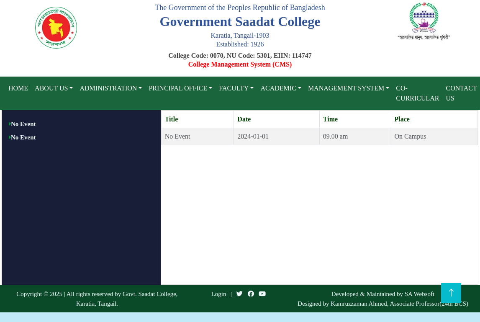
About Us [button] (51, 88)
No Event (23, 124)
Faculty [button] (234, 88)
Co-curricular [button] (417, 93)
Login (218, 294)
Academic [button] (278, 88)
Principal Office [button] (178, 88)
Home (18, 88)
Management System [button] (346, 88)
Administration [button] (108, 88)
